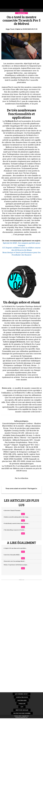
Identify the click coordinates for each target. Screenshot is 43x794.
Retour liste (21, 13)
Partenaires (21, 700)
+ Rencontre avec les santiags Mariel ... (16, 561)
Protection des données (22, 713)
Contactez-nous (22, 697)
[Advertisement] (21, 608)
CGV (22, 707)
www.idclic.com (24, 717)
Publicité (22, 703)
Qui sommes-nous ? (21, 694)
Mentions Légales (22, 710)
